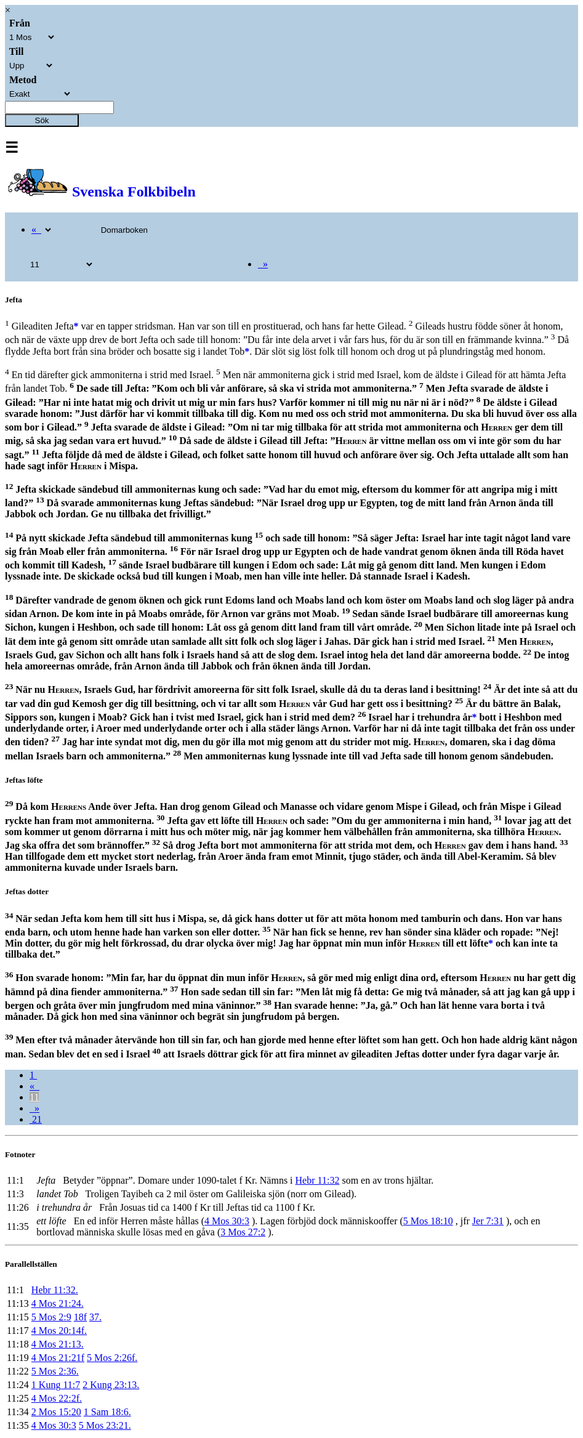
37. (95, 1317)
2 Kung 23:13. (110, 1384)
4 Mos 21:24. (57, 1303)
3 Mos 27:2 (242, 1232)
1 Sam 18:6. (107, 1412)
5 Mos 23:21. (105, 1425)
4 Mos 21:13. (57, 1344)
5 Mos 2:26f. (112, 1357)
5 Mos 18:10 (428, 1221)
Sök (42, 120)
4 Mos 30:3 (226, 1221)
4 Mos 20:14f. (59, 1330)
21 (36, 1119)
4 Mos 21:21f (57, 1357)
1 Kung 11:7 (55, 1384)
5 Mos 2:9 (51, 1317)
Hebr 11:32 (318, 1180)
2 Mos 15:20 (56, 1412)
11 (34, 1097)
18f (80, 1317)
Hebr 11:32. (54, 1290)
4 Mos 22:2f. (56, 1398)
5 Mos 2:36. (55, 1371)
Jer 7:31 (488, 1221)
